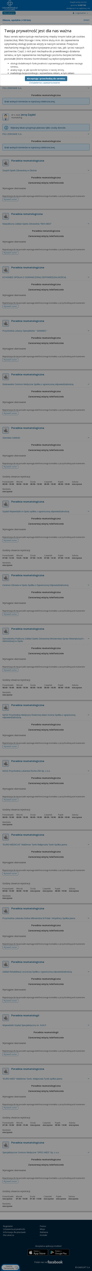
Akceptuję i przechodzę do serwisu (46, 78)
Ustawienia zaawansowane (44, 82)
